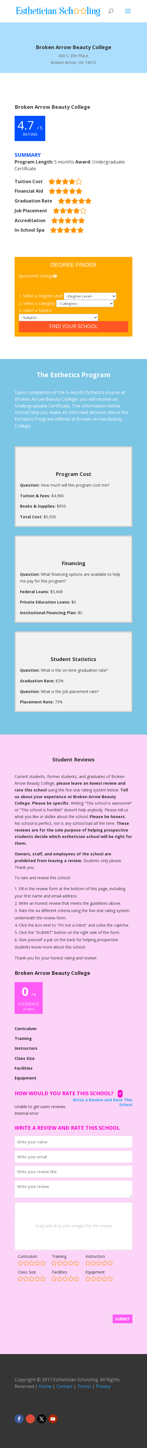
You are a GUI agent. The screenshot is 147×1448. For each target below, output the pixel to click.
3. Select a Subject (35, 310)
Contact (64, 1386)
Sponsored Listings (38, 275)
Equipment (95, 1272)
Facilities (59, 1272)
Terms (84, 1386)
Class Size (27, 1272)
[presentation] (57, 1301)
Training (59, 1256)
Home (45, 1386)
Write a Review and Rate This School (102, 1102)
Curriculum (27, 1256)
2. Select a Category (37, 303)
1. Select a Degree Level (41, 295)
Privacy (103, 1386)
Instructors (95, 1256)
